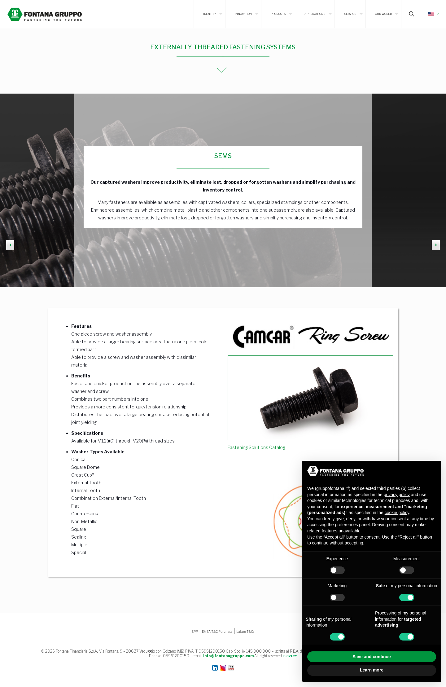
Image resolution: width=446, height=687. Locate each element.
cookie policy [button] (397, 512)
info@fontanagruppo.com (228, 656)
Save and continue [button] (371, 656)
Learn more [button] (371, 669)
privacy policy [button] (397, 494)
